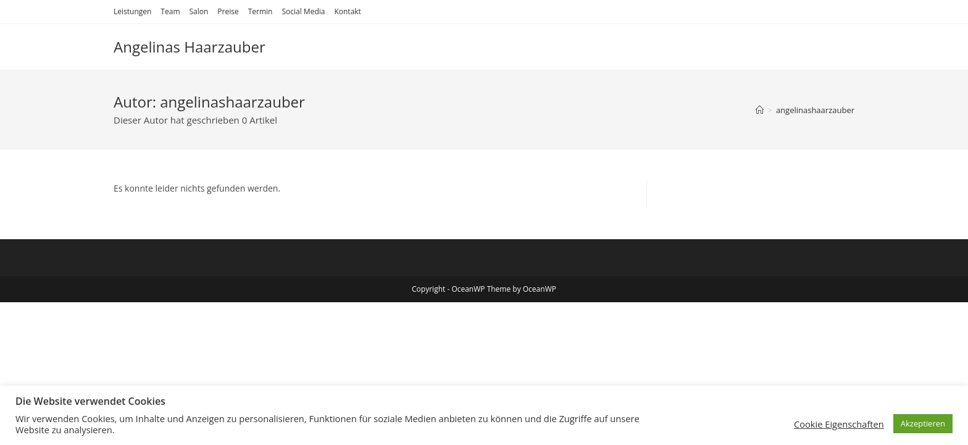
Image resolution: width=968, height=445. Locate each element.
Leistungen (132, 11)
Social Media (303, 11)
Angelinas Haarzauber (189, 46)
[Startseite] (760, 110)
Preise (227, 11)
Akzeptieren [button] (923, 423)
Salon (198, 11)
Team (170, 11)
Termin (260, 11)
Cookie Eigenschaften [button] (839, 424)
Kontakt (347, 11)
